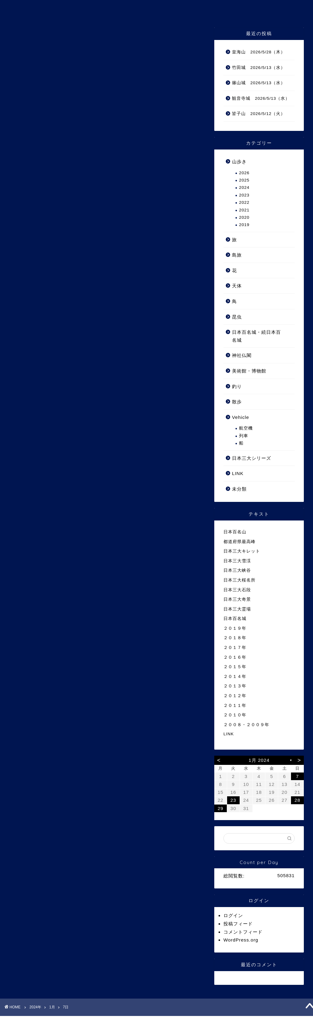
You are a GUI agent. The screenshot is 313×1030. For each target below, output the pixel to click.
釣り (237, 386)
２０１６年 (234, 657)
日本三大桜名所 (239, 580)
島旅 (237, 255)
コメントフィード (243, 932)
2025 (244, 180)
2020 (244, 217)
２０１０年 (234, 715)
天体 (237, 285)
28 (297, 800)
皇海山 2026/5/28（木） (258, 52)
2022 (244, 202)
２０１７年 (234, 647)
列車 (243, 436)
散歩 (237, 401)
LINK (238, 473)
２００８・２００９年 (246, 724)
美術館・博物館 (249, 370)
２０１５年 (234, 666)
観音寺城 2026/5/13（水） (261, 98)
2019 (244, 224)
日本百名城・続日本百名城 (256, 336)
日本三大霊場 (237, 609)
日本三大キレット (241, 551)
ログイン (233, 915)
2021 (244, 210)
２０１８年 (234, 638)
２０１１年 (234, 705)
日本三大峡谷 (237, 570)
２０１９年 (234, 628)
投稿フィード (238, 923)
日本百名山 (234, 532)
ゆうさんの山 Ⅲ (156, 9)
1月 (52, 1007)
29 (220, 808)
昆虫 (237, 316)
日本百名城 (234, 618)
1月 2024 (259, 760)
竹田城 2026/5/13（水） (258, 67)
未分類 (239, 489)
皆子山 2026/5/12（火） (258, 113)
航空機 (246, 428)
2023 (244, 195)
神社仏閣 (242, 355)
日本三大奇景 (237, 599)
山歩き (239, 161)
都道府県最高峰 (239, 541)
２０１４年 (234, 676)
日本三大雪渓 (237, 561)
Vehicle (240, 417)
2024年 (35, 1007)
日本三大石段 (237, 590)
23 (233, 800)
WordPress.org (240, 939)
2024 (244, 187)
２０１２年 (234, 695)
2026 (244, 173)
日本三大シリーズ (251, 458)
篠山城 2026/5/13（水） (258, 83)
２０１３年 (234, 686)
